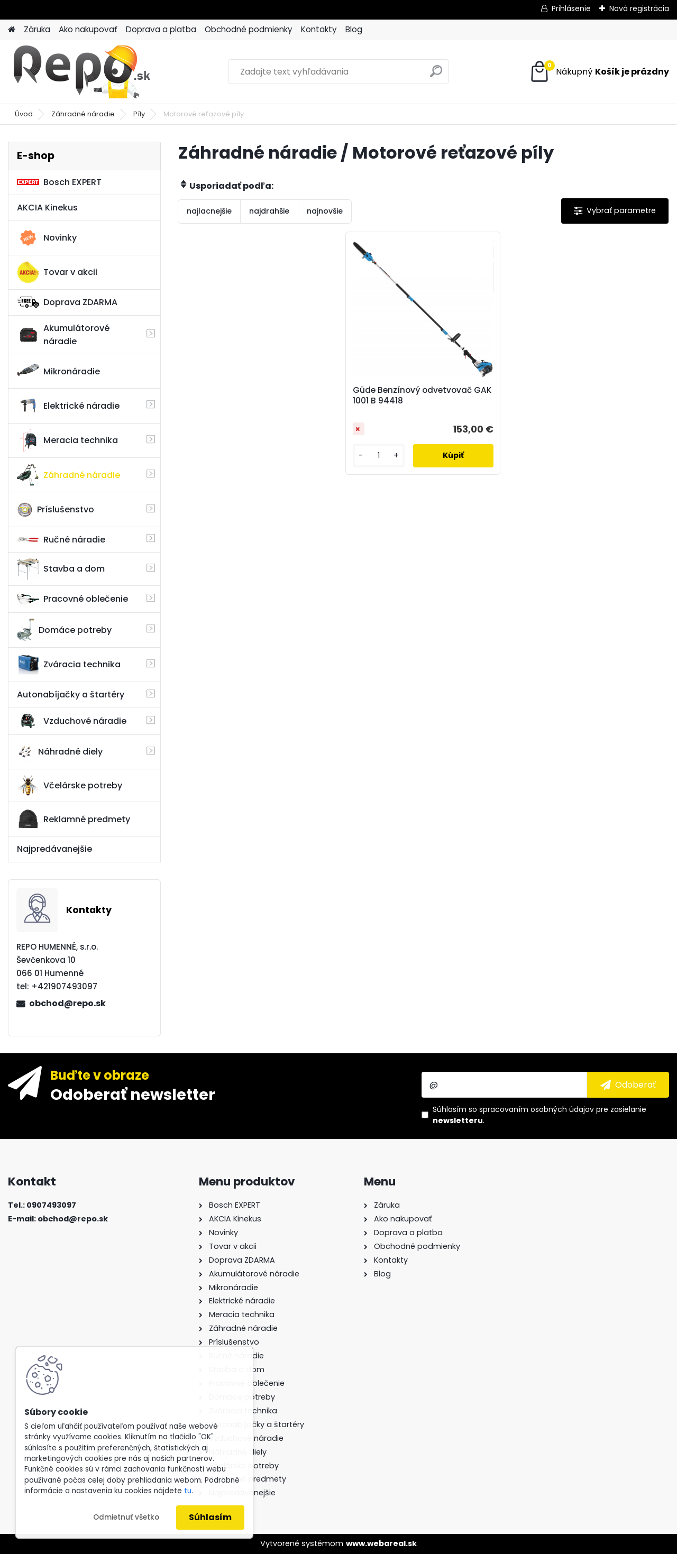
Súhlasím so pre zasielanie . (539, 1115)
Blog (353, 29)
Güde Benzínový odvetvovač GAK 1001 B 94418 (422, 395)
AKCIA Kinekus (47, 207)
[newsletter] (628, 1084)
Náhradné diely (60, 752)
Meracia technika (67, 440)
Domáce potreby (64, 630)
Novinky (47, 238)
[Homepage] (11, 30)
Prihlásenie (571, 8)
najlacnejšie (209, 211)
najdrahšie (269, 211)
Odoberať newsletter (132, 1094)
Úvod (24, 114)
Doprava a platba (161, 29)
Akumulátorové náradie (63, 334)
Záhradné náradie (83, 114)
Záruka (37, 29)
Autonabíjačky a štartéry (70, 694)
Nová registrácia (639, 8)
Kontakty (319, 29)
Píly (139, 114)
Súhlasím (210, 1517)
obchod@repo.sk (67, 1003)
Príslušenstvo (55, 510)
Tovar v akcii (57, 272)
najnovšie (325, 211)
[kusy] (379, 455)
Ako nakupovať (88, 29)
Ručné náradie (61, 540)
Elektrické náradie (68, 405)
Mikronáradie (58, 371)
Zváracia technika (69, 665)
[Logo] (80, 71)
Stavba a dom (61, 568)
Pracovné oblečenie (72, 599)
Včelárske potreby (69, 785)
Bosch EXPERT (59, 182)
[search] (436, 75)
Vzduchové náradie (71, 720)
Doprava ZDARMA (67, 302)
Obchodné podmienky (248, 29)
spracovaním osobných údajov (536, 1109)
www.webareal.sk (381, 1543)
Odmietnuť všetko (126, 1517)
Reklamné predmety (73, 819)
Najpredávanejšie (54, 849)
